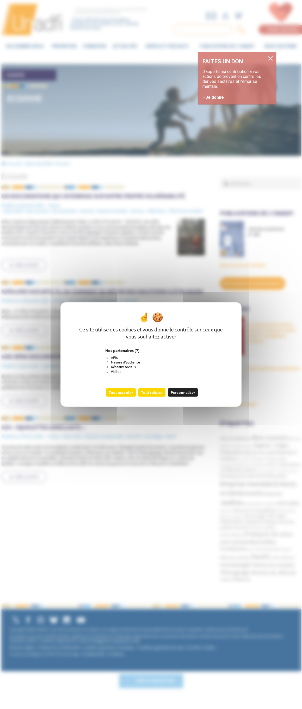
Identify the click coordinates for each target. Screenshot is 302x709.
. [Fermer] (274, 58)
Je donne (215, 97)
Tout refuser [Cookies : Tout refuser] (152, 392)
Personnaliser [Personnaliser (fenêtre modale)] (183, 392)
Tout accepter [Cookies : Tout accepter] (121, 392)
